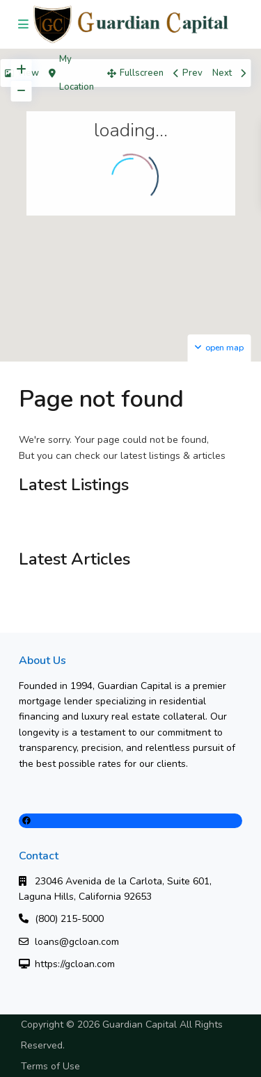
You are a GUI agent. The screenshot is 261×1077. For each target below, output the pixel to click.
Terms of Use (50, 1066)
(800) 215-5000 (69, 918)
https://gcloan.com (75, 964)
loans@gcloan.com (77, 941)
